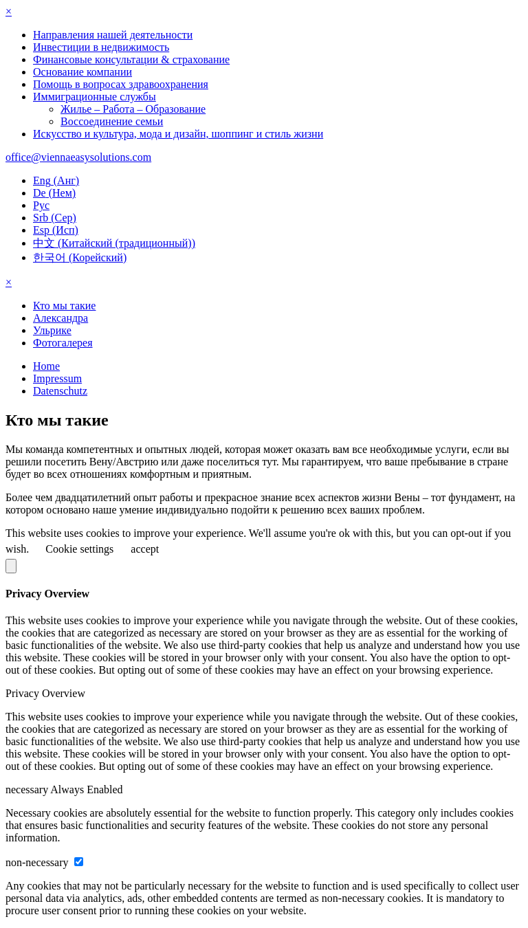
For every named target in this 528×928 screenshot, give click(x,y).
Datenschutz (60, 391)
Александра (60, 318)
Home (46, 366)
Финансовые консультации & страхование (131, 59)
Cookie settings (79, 549)
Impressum (57, 378)
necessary (28, 789)
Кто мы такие (64, 305)
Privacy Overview (45, 693)
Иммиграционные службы (94, 96)
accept (145, 549)
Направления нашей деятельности (112, 35)
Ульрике (52, 330)
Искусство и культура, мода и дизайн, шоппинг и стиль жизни (178, 134)
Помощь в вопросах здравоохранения (120, 84)
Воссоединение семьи (111, 121)
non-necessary (39, 862)
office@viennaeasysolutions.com (78, 157)
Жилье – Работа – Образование (133, 109)
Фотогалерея (63, 343)
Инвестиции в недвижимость (101, 47)
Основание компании (82, 72)
